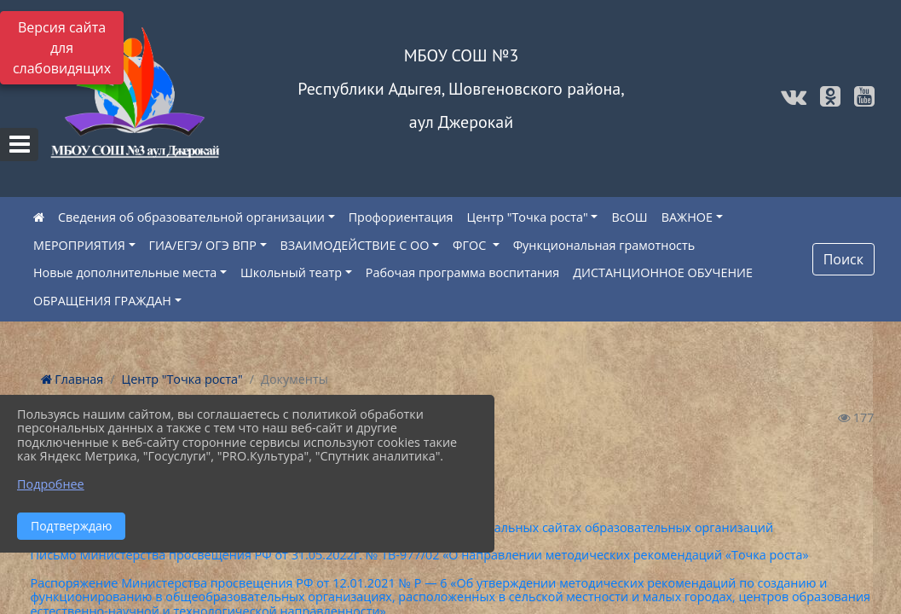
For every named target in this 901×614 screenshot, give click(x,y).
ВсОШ (629, 217)
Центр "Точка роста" (527, 217)
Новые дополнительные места (125, 272)
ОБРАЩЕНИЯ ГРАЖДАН (102, 301)
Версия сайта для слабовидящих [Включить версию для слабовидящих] (62, 48)
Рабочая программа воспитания (462, 272)
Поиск (843, 259)
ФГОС (471, 245)
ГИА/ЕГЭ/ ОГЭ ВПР (203, 245)
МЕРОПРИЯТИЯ (79, 245)
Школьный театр (291, 272)
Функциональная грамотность (604, 245)
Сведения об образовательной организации (191, 217)
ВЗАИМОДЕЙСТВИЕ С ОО (355, 245)
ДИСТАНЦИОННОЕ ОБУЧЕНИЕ (663, 272)
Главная (72, 379)
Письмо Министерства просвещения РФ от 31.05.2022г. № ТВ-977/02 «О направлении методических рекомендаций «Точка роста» (420, 555)
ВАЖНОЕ (687, 217)
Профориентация (401, 217)
